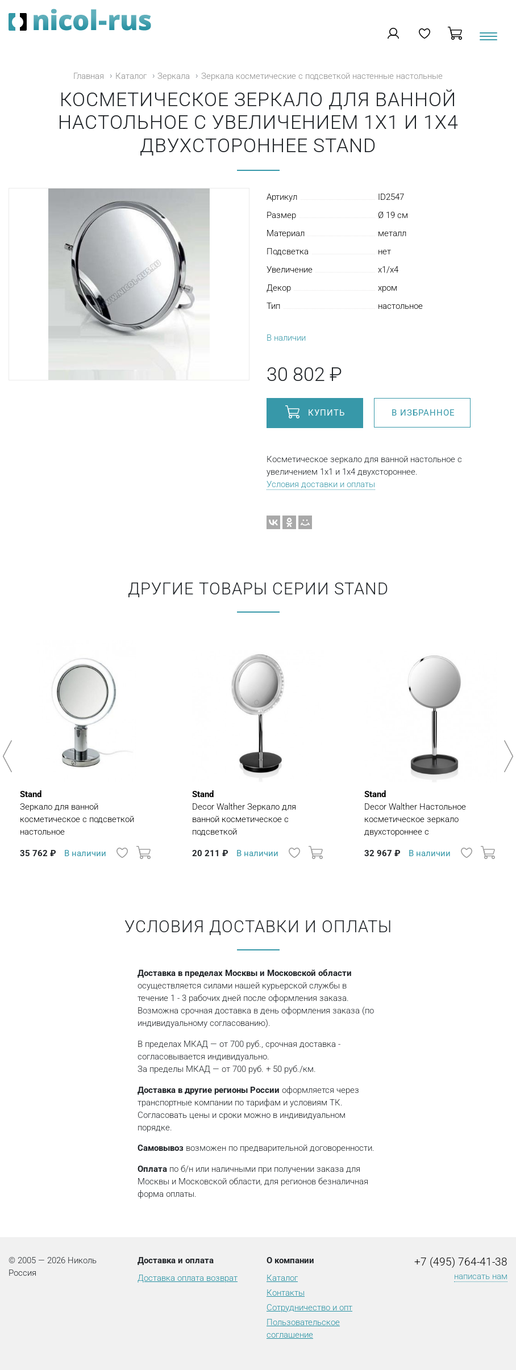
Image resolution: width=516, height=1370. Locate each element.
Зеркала (173, 76)
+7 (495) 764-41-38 (460, 1262)
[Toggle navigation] (487, 40)
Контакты (286, 1293)
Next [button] (506, 756)
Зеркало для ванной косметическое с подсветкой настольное (86, 812)
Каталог (131, 76)
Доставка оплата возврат (188, 1278)
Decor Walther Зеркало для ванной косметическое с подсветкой (258, 812)
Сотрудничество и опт (309, 1307)
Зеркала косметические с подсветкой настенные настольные (322, 76)
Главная (88, 76)
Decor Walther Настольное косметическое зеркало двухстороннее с (430, 812)
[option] (86, 750)
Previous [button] (9, 756)
